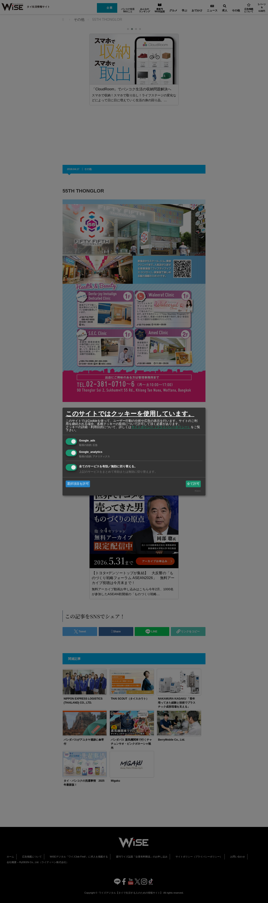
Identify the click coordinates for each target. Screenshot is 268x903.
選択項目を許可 (78, 483)
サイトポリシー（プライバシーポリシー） (161, 427)
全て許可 (193, 483)
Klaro (198, 491)
